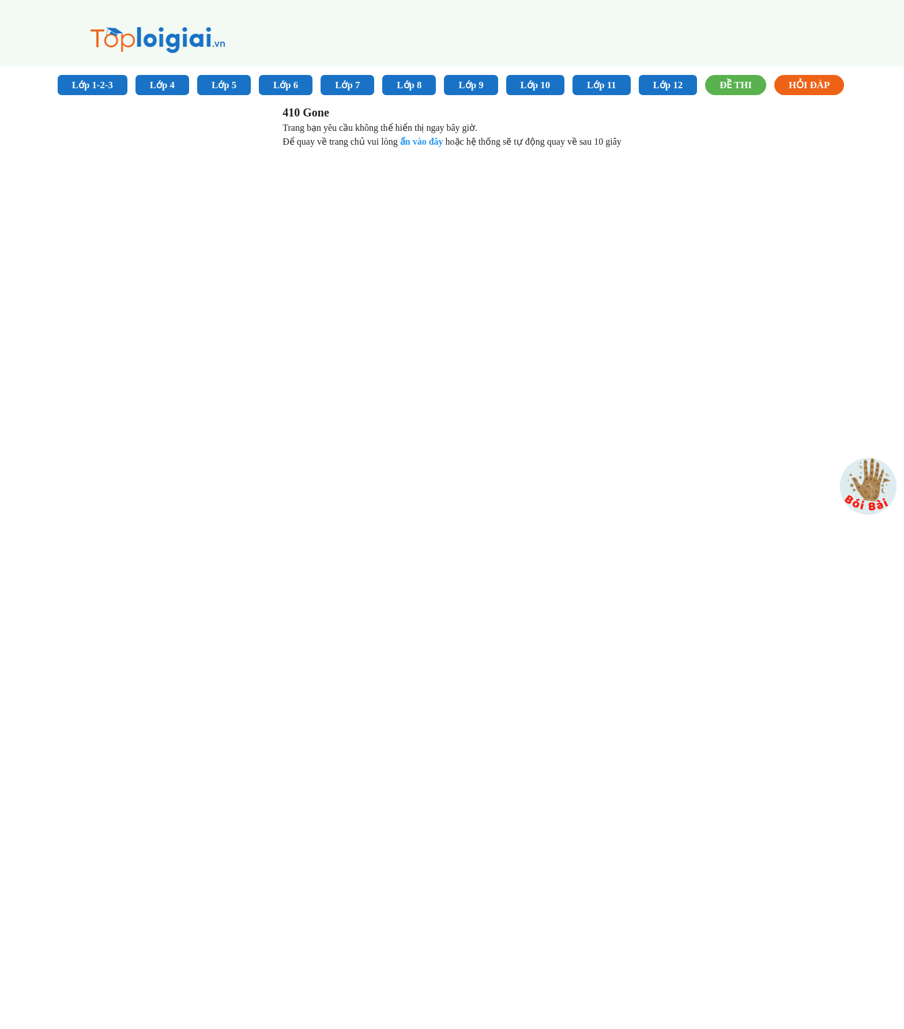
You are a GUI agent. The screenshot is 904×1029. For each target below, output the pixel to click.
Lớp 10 (536, 85)
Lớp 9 (470, 85)
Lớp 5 (224, 85)
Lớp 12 (668, 85)
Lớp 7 (347, 85)
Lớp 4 (162, 85)
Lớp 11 (601, 85)
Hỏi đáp (809, 85)
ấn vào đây (423, 141)
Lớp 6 (285, 85)
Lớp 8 (409, 85)
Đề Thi (736, 85)
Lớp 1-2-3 (92, 85)
